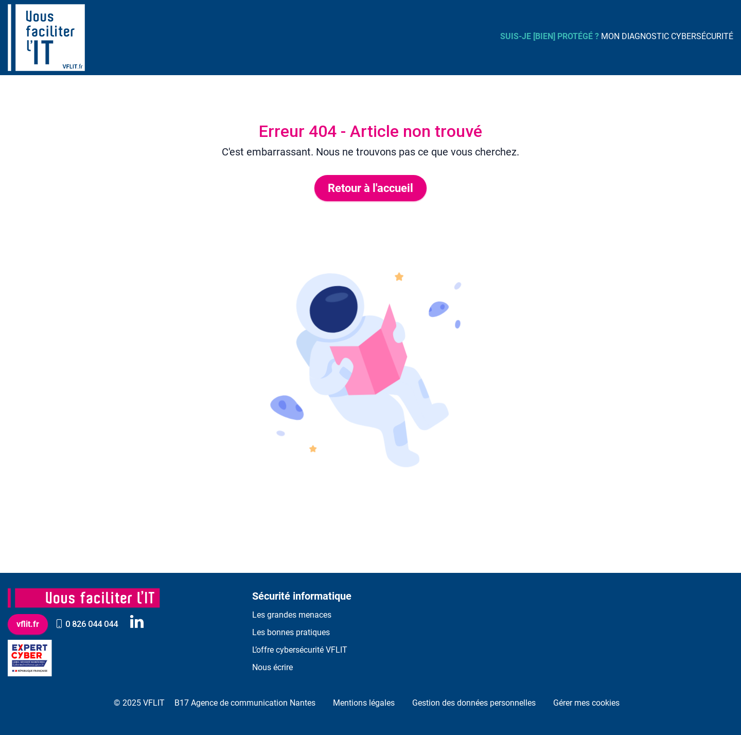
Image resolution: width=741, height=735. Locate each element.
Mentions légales (364, 703)
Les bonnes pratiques (291, 632)
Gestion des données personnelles (474, 703)
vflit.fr (27, 624)
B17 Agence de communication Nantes (244, 703)
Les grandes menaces (291, 615)
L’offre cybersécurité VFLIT (299, 650)
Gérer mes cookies (586, 703)
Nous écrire (272, 667)
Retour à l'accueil (370, 188)
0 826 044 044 (86, 624)
